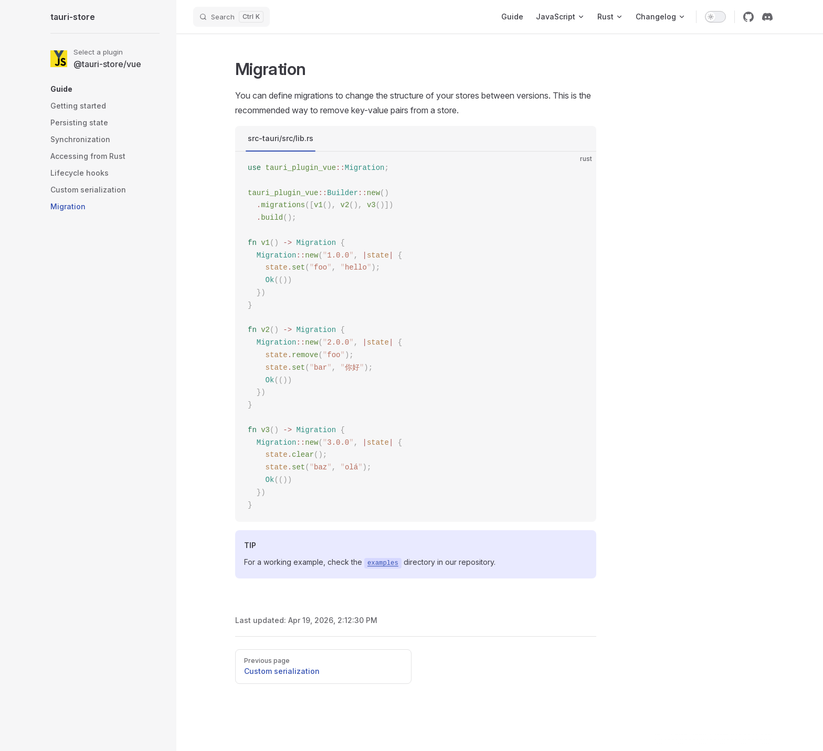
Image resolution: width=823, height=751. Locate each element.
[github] (748, 16)
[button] (105, 89)
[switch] (715, 17)
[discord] (767, 16)
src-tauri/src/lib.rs (280, 138)
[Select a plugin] (105, 59)
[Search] (231, 17)
